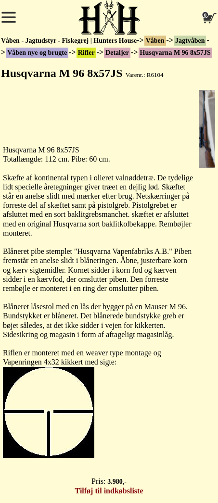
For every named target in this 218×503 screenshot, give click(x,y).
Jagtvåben (190, 40)
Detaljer (117, 52)
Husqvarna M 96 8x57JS (175, 52)
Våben (155, 40)
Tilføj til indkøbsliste (109, 491)
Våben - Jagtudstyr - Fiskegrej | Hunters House (69, 40)
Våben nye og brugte (37, 52)
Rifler (86, 52)
